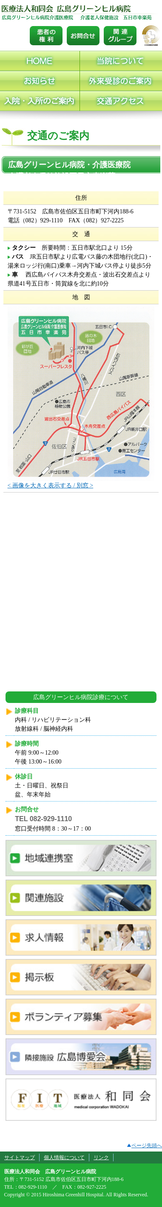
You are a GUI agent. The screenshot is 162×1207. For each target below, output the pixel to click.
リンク (101, 1157)
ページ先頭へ (144, 1146)
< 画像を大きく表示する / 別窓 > (51, 485)
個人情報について (64, 1157)
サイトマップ (19, 1157)
